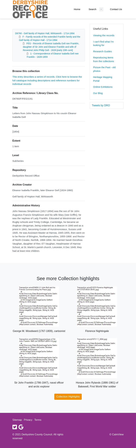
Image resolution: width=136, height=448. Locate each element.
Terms (37, 419)
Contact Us (116, 9)
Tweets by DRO (101, 105)
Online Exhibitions (102, 86)
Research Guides (102, 51)
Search (92, 9)
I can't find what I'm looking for (103, 43)
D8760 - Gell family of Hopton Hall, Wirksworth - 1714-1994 (44, 33)
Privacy (28, 419)
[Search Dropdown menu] (101, 9)
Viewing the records (103, 35)
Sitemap (17, 419)
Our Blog (98, 93)
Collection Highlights (68, 396)
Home (77, 9)
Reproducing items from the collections (103, 59)
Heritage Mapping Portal (102, 79)
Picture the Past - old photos (104, 69)
